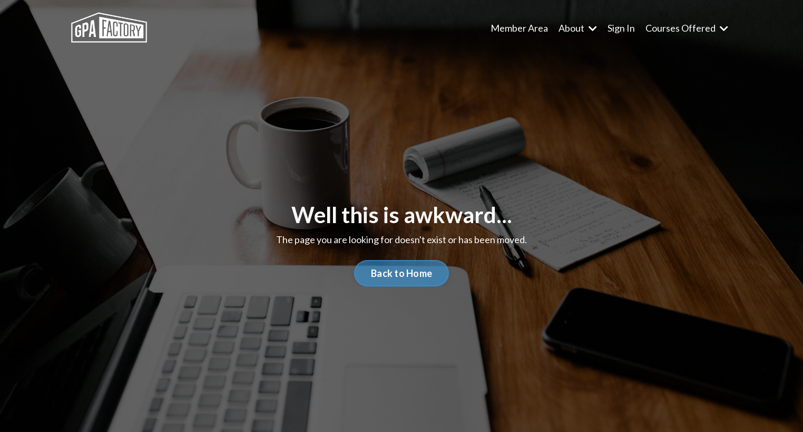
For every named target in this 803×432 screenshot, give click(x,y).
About (578, 28)
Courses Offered (686, 28)
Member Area (519, 28)
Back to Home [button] (401, 273)
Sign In (621, 28)
